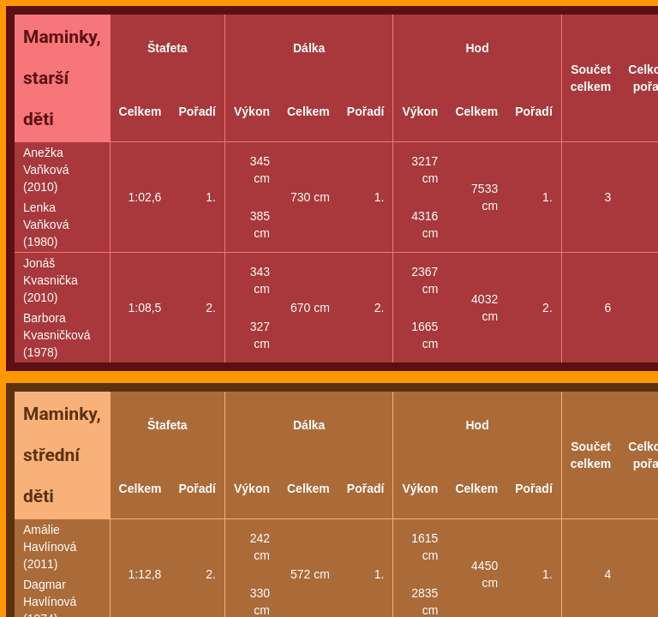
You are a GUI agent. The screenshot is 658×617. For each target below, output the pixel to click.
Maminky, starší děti (62, 78)
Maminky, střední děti (62, 455)
